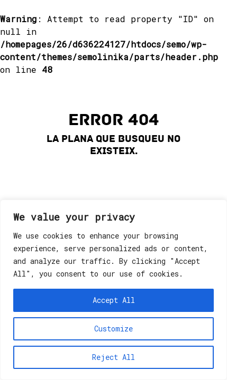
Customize (113, 329)
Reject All (113, 357)
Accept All (114, 300)
